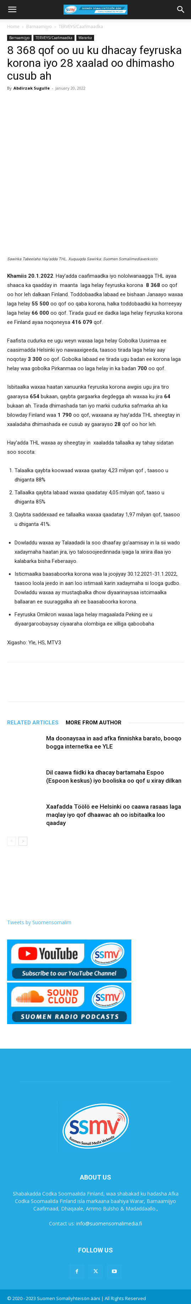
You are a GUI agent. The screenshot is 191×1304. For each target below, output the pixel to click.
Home (13, 26)
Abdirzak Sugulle (31, 88)
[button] (12, 9)
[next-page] (22, 841)
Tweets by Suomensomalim (39, 922)
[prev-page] (11, 841)
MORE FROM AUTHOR (93, 722)
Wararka (85, 37)
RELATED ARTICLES (33, 722)
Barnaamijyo (39, 26)
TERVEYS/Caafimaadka (81, 26)
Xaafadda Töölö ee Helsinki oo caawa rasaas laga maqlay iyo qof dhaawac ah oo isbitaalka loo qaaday (113, 814)
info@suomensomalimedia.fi (109, 1223)
